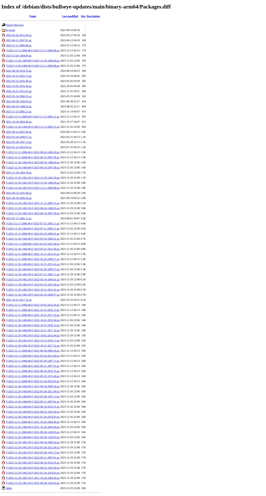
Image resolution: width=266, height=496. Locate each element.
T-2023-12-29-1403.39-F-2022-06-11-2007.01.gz (33, 457)
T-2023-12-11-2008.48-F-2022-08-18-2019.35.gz (33, 371)
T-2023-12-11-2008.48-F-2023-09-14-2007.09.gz (33, 157)
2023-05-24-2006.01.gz (19, 96)
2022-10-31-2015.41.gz (19, 91)
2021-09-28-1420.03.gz (19, 101)
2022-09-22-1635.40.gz (19, 193)
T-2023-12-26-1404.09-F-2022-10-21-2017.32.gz (33, 330)
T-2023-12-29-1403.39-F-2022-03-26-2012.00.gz (33, 447)
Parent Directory (15, 25)
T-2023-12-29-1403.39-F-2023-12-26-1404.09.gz (33, 182)
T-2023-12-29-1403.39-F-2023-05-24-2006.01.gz (33, 279)
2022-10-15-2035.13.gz (19, 75)
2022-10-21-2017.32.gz (19, 299)
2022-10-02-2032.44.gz (19, 86)
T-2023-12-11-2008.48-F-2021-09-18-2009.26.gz (33, 350)
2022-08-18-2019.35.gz (19, 70)
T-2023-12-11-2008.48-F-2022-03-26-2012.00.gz (33, 355)
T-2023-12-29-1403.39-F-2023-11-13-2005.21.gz (33, 203)
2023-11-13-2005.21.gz (19, 111)
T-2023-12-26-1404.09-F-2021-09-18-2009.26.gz (33, 386)
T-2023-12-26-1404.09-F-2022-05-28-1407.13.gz (33, 396)
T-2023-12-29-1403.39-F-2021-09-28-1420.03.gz (33, 483)
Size (83, 16)
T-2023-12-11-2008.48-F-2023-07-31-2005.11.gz (32, 223)
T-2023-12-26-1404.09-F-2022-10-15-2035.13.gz (33, 325)
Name (32, 16)
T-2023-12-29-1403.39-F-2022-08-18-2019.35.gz (33, 462)
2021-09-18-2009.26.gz (19, 198)
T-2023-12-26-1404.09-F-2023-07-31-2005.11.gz (33, 228)
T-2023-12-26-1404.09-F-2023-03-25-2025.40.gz (33, 248)
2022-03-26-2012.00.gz (19, 35)
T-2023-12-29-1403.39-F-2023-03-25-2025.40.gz (33, 284)
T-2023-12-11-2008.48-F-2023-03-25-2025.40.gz (33, 243)
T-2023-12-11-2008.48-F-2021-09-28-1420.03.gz (33, 432)
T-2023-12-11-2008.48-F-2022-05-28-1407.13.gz (33, 360)
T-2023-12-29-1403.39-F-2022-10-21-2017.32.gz (33, 345)
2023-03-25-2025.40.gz (19, 81)
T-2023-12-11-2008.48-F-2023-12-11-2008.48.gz (32, 50)
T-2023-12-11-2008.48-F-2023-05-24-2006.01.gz (33, 233)
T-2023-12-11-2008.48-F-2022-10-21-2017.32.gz (33, 315)
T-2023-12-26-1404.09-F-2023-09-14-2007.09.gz (33, 167)
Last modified (70, 16)
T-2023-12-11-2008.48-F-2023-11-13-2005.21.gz (32, 116)
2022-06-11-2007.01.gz (19, 40)
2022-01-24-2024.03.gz (19, 147)
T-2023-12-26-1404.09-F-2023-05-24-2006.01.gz (33, 238)
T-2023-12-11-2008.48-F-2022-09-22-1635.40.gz (33, 376)
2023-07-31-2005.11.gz (19, 218)
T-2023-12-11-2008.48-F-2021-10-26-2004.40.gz (33, 422)
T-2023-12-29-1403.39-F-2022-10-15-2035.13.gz (33, 340)
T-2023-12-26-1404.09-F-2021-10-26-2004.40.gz (33, 427)
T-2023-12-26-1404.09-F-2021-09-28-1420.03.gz (33, 437)
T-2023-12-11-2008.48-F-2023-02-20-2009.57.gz (33, 259)
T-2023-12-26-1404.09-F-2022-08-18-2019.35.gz (33, 406)
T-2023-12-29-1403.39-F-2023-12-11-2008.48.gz (33, 187)
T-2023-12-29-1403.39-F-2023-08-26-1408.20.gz (33, 208)
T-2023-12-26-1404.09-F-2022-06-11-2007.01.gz (33, 401)
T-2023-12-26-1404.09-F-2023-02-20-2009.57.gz (33, 269)
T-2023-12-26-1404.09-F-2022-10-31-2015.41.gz (33, 264)
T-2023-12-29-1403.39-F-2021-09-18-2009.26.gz (33, 442)
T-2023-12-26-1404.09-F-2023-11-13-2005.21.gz (33, 126)
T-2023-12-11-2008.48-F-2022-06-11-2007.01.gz (32, 366)
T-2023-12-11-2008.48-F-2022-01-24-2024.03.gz (33, 381)
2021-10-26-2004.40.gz (19, 121)
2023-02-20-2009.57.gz (19, 137)
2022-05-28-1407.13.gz (19, 142)
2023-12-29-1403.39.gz (19, 172)
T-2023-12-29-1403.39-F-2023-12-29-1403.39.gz (33, 177)
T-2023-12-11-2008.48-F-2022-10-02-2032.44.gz (33, 304)
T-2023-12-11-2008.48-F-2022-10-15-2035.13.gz (33, 310)
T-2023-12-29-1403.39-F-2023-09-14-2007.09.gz (33, 213)
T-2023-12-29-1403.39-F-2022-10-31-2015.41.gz (33, 289)
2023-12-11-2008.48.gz (19, 45)
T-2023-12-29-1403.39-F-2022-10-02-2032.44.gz (33, 335)
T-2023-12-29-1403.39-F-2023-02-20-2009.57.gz (33, 294)
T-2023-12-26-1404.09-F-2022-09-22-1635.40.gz (33, 411)
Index (9, 488)
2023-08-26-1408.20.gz (19, 106)
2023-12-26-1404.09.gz (19, 55)
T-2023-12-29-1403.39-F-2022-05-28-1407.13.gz (33, 452)
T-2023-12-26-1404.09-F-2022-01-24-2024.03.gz (33, 416)
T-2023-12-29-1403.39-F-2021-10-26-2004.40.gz (33, 477)
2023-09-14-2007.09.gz (19, 131)
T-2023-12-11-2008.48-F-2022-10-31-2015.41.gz (33, 254)
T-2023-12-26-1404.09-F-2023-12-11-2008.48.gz (33, 65)
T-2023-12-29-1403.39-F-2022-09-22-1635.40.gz (33, 467)
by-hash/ (10, 30)
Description (93, 16)
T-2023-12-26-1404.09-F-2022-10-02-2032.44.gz (33, 320)
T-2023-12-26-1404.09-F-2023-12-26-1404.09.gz (33, 60)
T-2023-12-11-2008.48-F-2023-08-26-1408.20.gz (33, 152)
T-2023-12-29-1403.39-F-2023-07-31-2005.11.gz (33, 274)
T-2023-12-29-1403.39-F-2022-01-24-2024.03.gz (33, 472)
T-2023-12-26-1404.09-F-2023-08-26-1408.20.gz (33, 162)
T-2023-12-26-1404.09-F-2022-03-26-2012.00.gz (33, 391)
